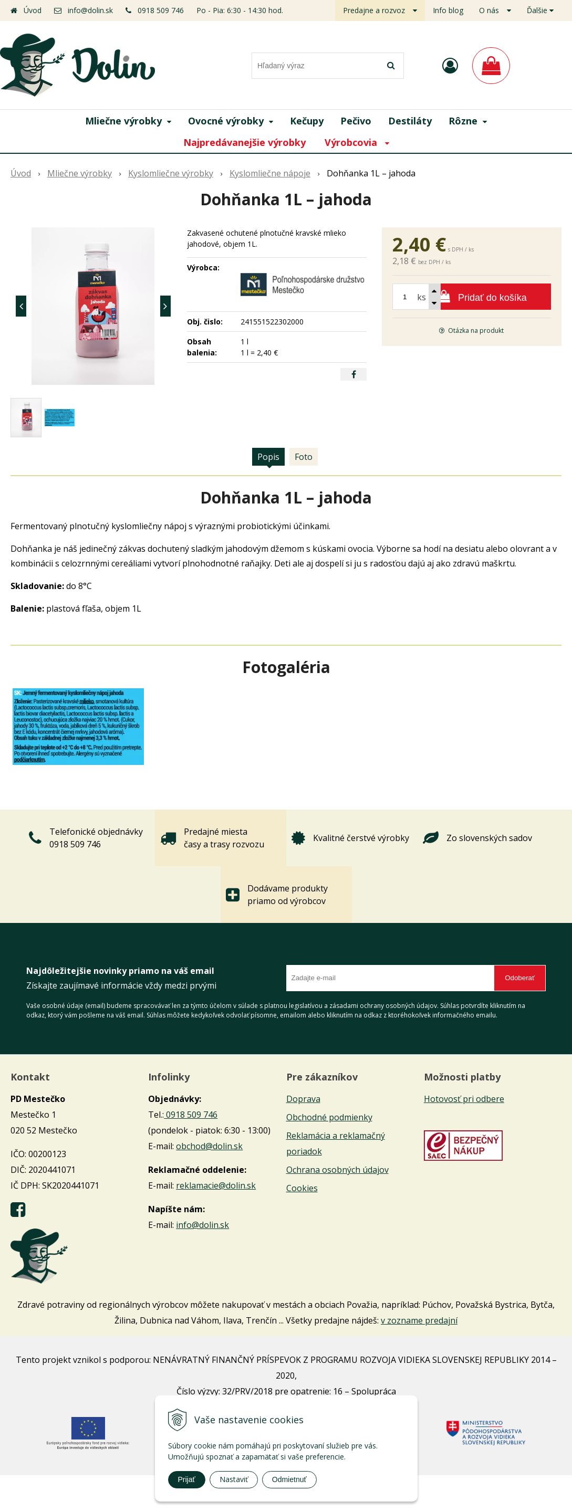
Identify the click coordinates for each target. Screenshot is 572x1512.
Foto (304, 457)
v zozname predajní (419, 1320)
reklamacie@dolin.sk (216, 1185)
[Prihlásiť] (450, 65)
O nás (489, 10)
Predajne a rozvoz (374, 10)
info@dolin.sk (90, 10)
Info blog (448, 10)
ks (421, 297)
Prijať (186, 1479)
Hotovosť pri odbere (464, 1099)
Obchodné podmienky (329, 1117)
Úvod (32, 10)
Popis (268, 457)
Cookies (302, 1188)
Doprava (303, 1099)
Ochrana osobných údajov (337, 1169)
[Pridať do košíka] (471, 297)
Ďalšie (540, 10)
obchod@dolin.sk (209, 1146)
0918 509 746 (161, 10)
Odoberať (520, 978)
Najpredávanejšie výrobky (244, 142)
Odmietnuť (289, 1479)
